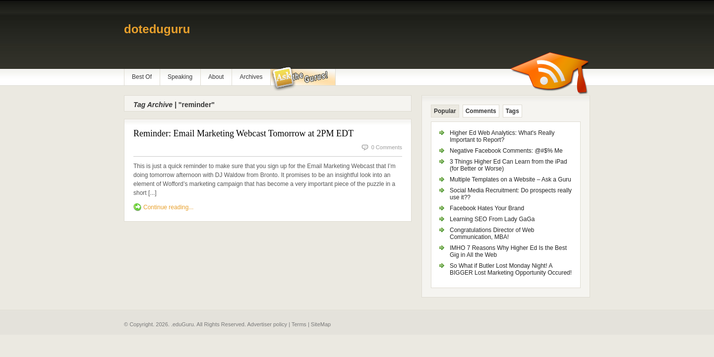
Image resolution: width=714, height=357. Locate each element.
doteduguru (157, 29)
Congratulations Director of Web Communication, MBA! (492, 233)
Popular (445, 111)
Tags (512, 111)
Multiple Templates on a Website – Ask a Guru (510, 179)
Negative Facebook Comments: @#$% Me (506, 150)
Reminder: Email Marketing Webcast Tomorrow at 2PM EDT (243, 133)
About (216, 76)
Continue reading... (168, 207)
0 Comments (386, 147)
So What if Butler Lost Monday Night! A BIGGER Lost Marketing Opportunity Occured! (511, 269)
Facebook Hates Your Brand (487, 208)
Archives (250, 76)
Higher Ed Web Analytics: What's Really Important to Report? (502, 136)
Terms (299, 324)
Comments (481, 111)
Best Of (142, 76)
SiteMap (321, 324)
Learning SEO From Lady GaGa (492, 219)
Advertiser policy (267, 324)
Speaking (180, 76)
